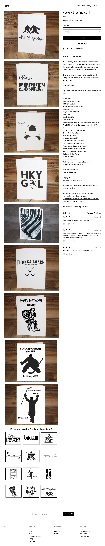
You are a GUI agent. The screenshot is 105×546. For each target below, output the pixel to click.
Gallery (89, 6)
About (83, 6)
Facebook (57, 531)
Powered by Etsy (84, 536)
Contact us (32, 541)
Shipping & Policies (76, 56)
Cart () (94, 6)
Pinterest (56, 534)
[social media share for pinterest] (72, 49)
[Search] (100, 6)
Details (65, 56)
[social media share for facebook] (64, 49)
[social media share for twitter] (68, 49)
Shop (78, 6)
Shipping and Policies (35, 536)
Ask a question (79, 49)
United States (74, 20)
